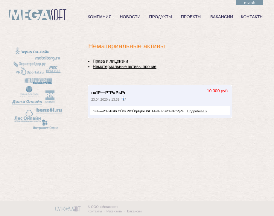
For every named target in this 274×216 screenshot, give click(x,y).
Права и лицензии (110, 61)
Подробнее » (197, 111)
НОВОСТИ (130, 16)
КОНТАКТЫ (252, 16)
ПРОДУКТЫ (160, 16)
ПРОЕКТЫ (191, 16)
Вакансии (134, 211)
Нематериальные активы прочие (124, 66)
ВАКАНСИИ (221, 16)
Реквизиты (114, 211)
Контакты (95, 211)
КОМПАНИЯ (100, 16)
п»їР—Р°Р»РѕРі (108, 92)
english (249, 2)
